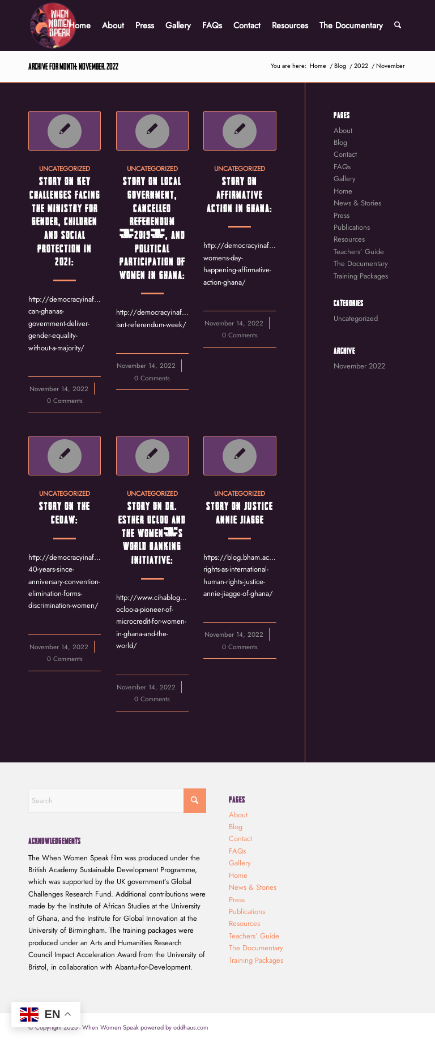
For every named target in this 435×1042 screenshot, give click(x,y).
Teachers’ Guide (359, 251)
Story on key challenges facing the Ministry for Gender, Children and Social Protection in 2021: (64, 221)
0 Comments (65, 400)
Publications (352, 227)
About (343, 130)
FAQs (342, 166)
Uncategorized (64, 168)
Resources (349, 239)
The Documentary (361, 263)
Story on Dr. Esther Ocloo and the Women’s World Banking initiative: (152, 532)
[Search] (398, 25)
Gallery (345, 178)
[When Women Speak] (53, 25)
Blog (340, 142)
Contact (345, 154)
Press (341, 215)
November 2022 (359, 366)
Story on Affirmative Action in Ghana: (239, 194)
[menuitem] (79, 25)
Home (343, 191)
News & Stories (357, 203)
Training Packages (361, 276)
